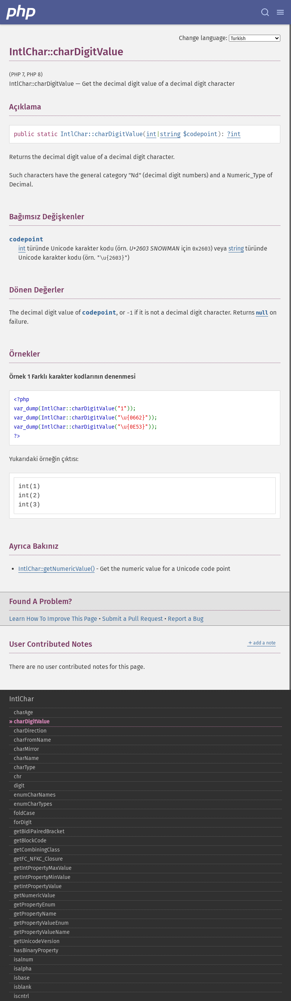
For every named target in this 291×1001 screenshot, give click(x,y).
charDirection (30, 731)
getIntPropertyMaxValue (43, 868)
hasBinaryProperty (36, 950)
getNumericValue (34, 895)
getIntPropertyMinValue (42, 877)
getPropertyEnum (34, 904)
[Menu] (280, 12)
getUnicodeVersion (36, 941)
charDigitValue (32, 721)
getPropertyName (35, 914)
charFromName (32, 740)
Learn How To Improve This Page (53, 618)
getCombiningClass (37, 850)
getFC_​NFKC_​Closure (38, 859)
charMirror (26, 749)
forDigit (23, 822)
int (151, 134)
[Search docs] (265, 12)
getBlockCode (30, 840)
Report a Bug (185, 618)
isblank (22, 987)
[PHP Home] (21, 12)
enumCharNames (35, 795)
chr (17, 776)
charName (26, 758)
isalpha (23, 969)
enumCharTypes (33, 804)
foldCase (24, 813)
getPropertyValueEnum (41, 923)
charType (24, 767)
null (262, 313)
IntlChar (21, 699)
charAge (23, 712)
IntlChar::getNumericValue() (56, 568)
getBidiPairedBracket (39, 831)
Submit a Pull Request (132, 618)
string (170, 134)
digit (19, 785)
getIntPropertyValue (38, 886)
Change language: (203, 38)
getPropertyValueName (42, 932)
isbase (22, 978)
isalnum (23, 959)
